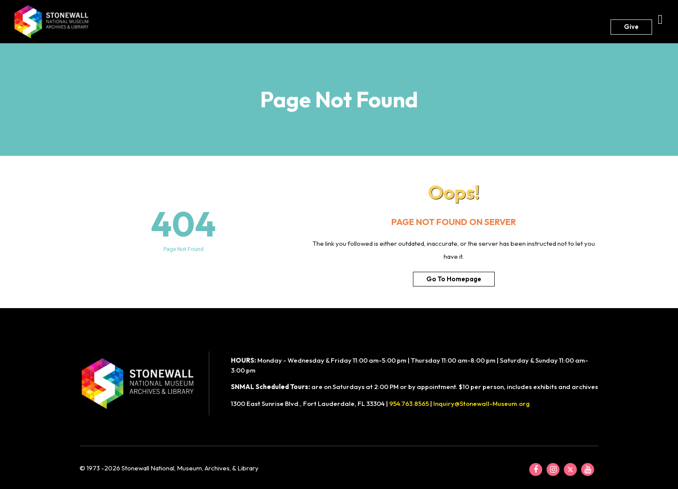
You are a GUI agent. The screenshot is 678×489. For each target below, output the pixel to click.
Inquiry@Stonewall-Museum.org (481, 403)
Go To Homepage (453, 279)
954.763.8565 (409, 403)
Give (631, 27)
